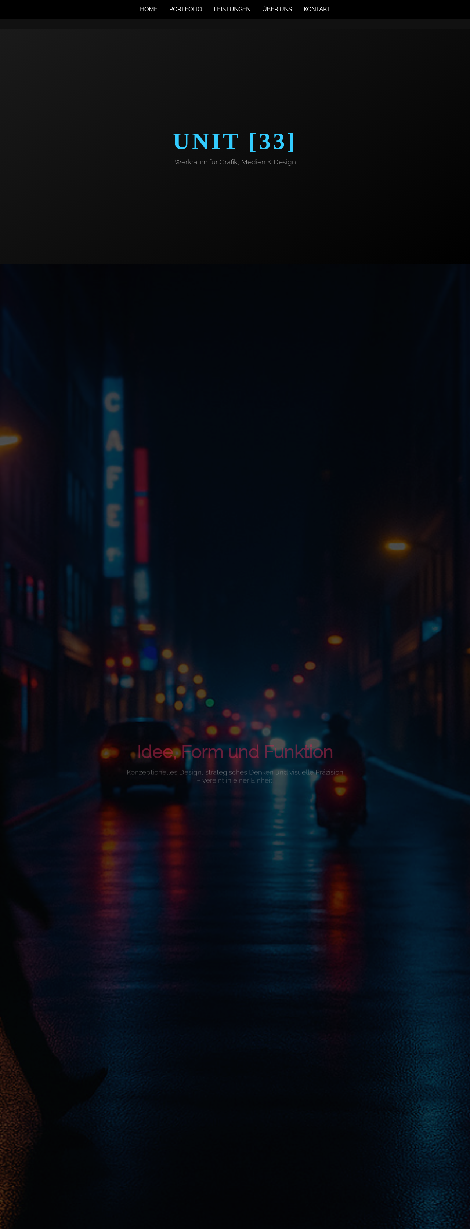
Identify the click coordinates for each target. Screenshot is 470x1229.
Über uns (277, 9)
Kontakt (317, 9)
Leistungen (232, 9)
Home (149, 9)
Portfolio (185, 9)
